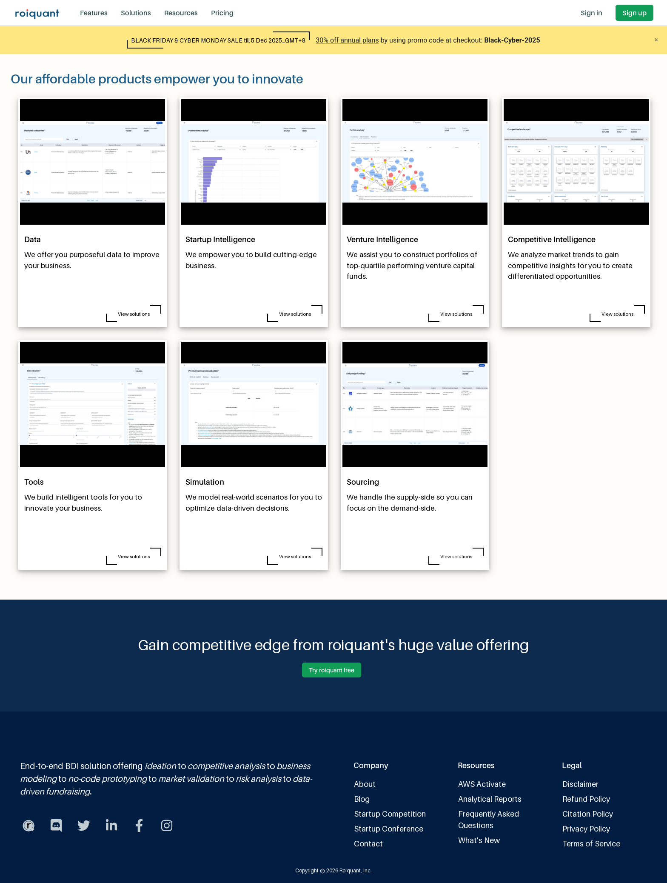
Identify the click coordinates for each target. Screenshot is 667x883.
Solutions (136, 13)
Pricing (222, 13)
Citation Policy (587, 813)
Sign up (634, 13)
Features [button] (94, 13)
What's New (479, 840)
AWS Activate (482, 784)
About (365, 784)
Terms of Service (591, 843)
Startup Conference (388, 828)
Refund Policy (586, 798)
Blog (362, 798)
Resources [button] (181, 13)
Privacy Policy (586, 828)
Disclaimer (580, 784)
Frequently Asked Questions (488, 819)
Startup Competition (390, 813)
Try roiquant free (331, 670)
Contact (368, 843)
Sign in (591, 13)
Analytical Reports (490, 798)
